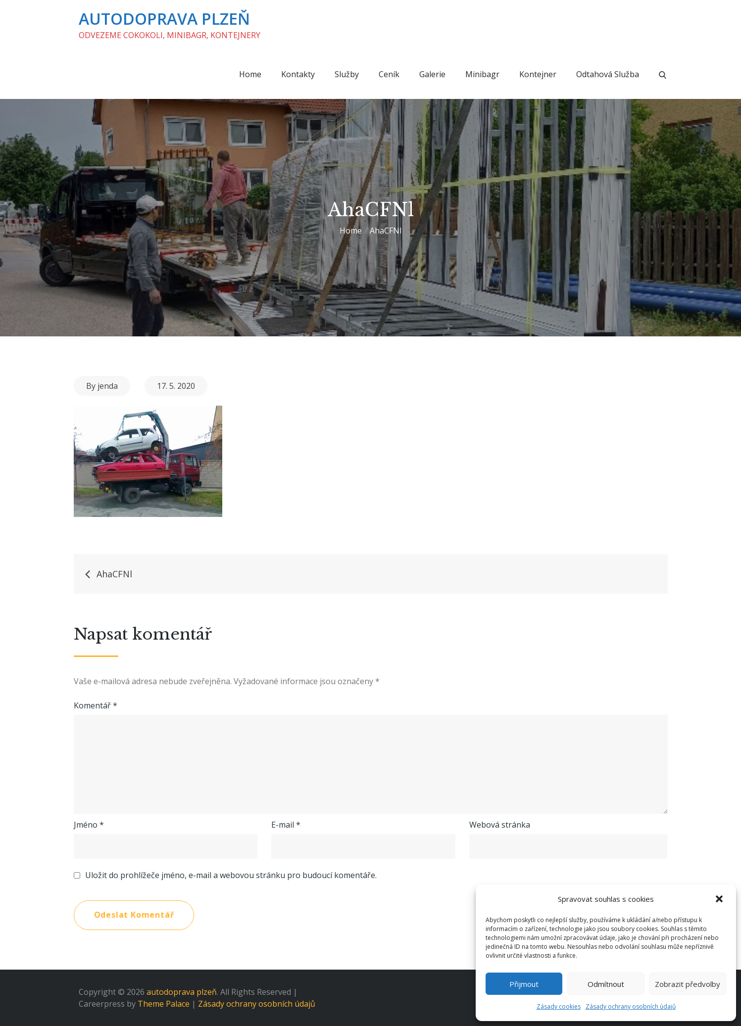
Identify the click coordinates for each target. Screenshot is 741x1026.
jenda (108, 385)
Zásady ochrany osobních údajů (631, 1006)
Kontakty (298, 74)
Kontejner (537, 74)
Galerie (432, 74)
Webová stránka (499, 824)
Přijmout (524, 984)
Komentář (95, 705)
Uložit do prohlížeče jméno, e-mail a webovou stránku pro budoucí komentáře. (231, 875)
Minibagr (482, 74)
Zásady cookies (559, 1006)
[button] (720, 899)
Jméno (89, 824)
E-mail (285, 824)
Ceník (389, 74)
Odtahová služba (607, 74)
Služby (347, 74)
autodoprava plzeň (164, 18)
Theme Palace (164, 1003)
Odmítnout (606, 984)
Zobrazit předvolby (687, 984)
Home (250, 74)
